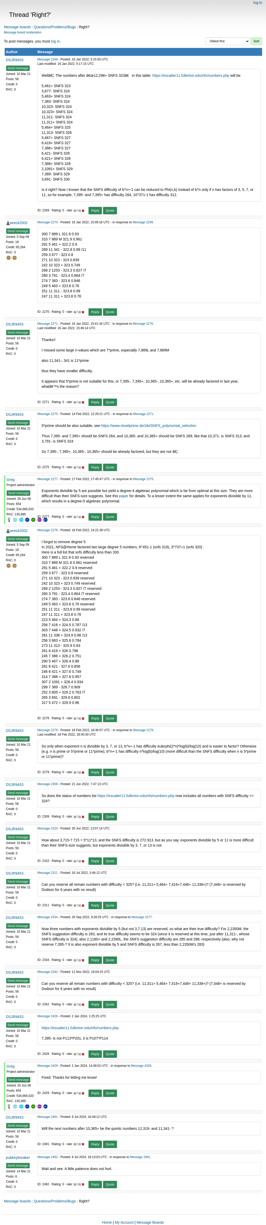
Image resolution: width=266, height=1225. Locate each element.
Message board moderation (23, 32)
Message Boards (150, 1222)
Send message (18, 68)
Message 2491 (47, 1117)
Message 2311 (47, 873)
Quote (110, 210)
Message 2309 (47, 784)
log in (258, 3)
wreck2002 (19, 223)
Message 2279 (47, 730)
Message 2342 (47, 972)
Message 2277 (47, 479)
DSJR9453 (15, 60)
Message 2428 (47, 1016)
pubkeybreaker (18, 1157)
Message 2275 (47, 414)
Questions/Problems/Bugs (55, 27)
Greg (10, 479)
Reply (95, 210)
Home (107, 1222)
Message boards (17, 27)
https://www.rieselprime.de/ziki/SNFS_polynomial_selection (148, 426)
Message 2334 (47, 917)
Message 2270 (47, 222)
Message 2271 (47, 324)
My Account (124, 1222)
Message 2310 (47, 828)
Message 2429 (47, 1066)
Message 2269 (47, 59)
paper (124, 496)
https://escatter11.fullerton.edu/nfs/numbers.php (190, 75)
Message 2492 (47, 1157)
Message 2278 (47, 530)
